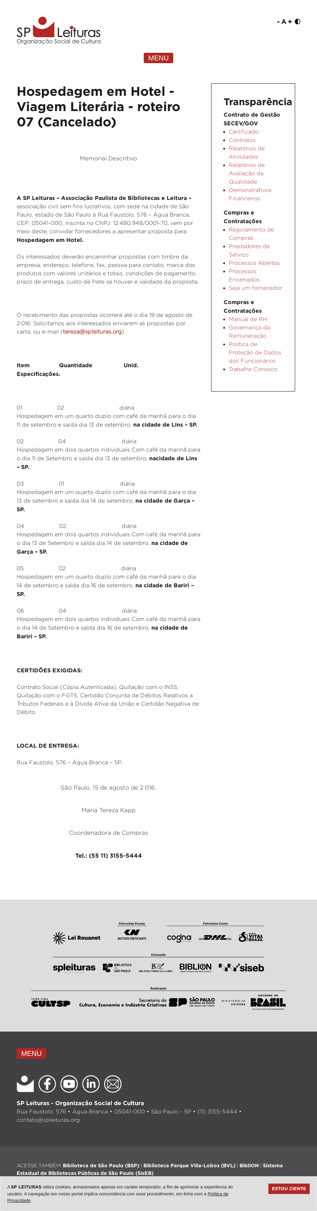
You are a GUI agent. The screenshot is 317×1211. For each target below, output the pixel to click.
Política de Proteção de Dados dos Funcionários (255, 352)
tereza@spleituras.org (92, 332)
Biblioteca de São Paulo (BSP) (101, 1165)
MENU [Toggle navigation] (158, 58)
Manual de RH (248, 319)
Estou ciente (289, 1188)
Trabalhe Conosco (253, 369)
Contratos (242, 140)
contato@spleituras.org (48, 1120)
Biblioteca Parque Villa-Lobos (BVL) (189, 1165)
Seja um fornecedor (255, 288)
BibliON (249, 1165)
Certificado (244, 132)
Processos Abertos (254, 263)
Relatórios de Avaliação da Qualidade (247, 173)
